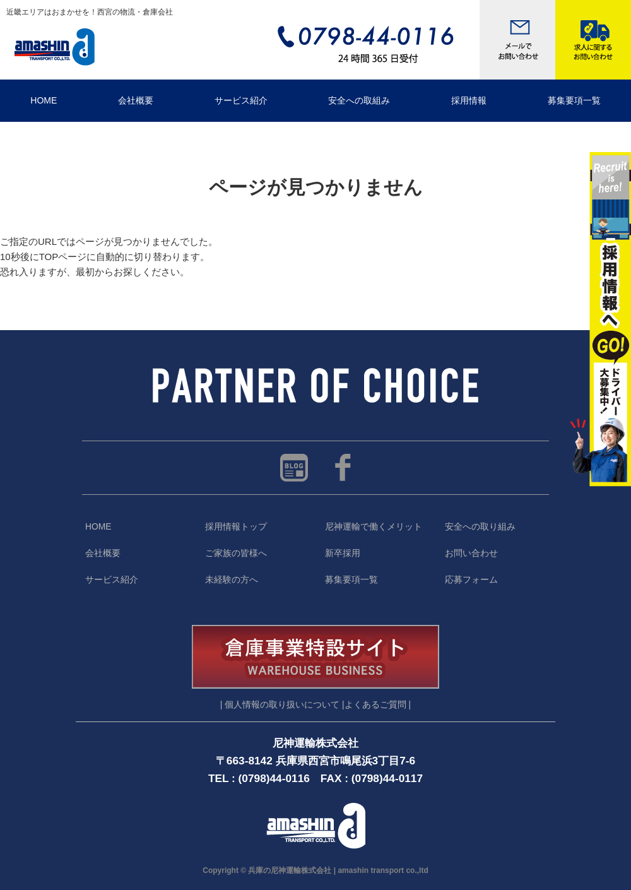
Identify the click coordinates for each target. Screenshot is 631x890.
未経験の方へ (231, 579)
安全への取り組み (480, 526)
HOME (43, 100)
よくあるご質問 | (378, 704)
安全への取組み (359, 100)
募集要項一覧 (351, 579)
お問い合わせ (471, 553)
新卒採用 (342, 553)
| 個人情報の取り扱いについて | (282, 704)
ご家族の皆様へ (236, 553)
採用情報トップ (236, 526)
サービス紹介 (241, 100)
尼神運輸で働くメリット (373, 526)
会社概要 (135, 100)
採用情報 (469, 100)
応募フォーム (471, 579)
